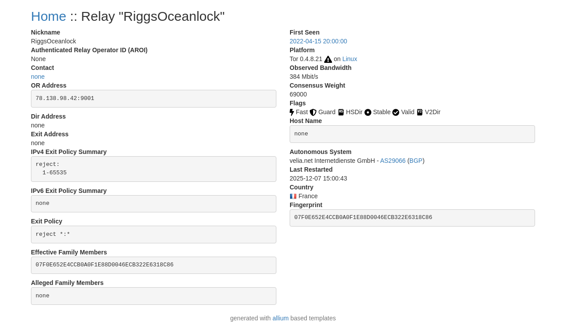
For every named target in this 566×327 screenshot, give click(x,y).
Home (48, 16)
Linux (349, 58)
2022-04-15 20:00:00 (318, 41)
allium (280, 318)
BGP (416, 160)
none (38, 76)
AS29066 (393, 160)
